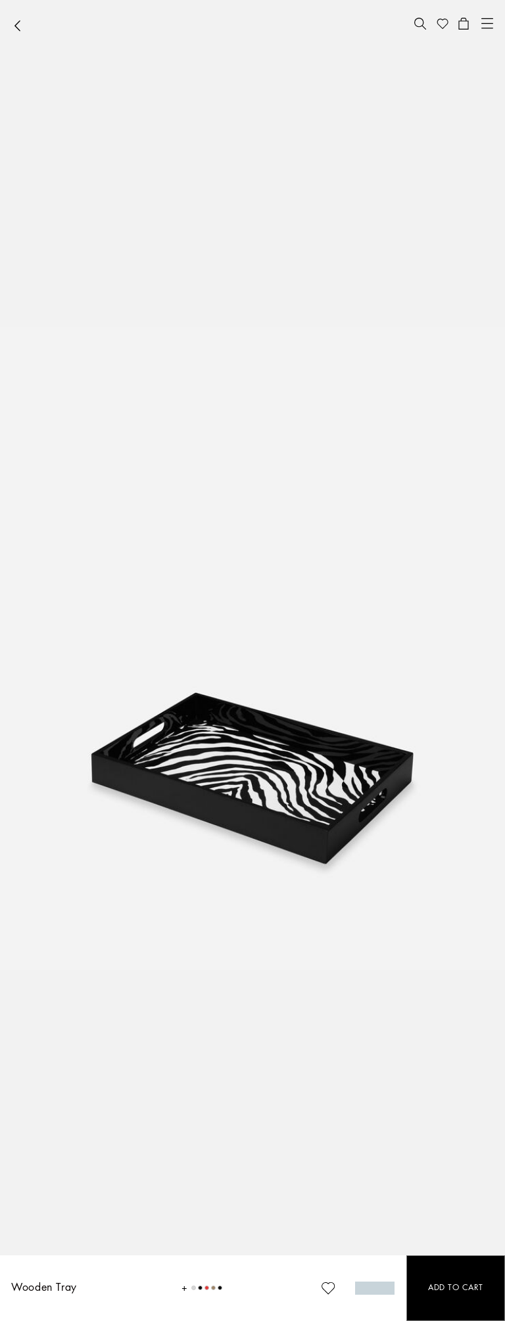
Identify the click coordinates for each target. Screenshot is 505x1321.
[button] (420, 24)
